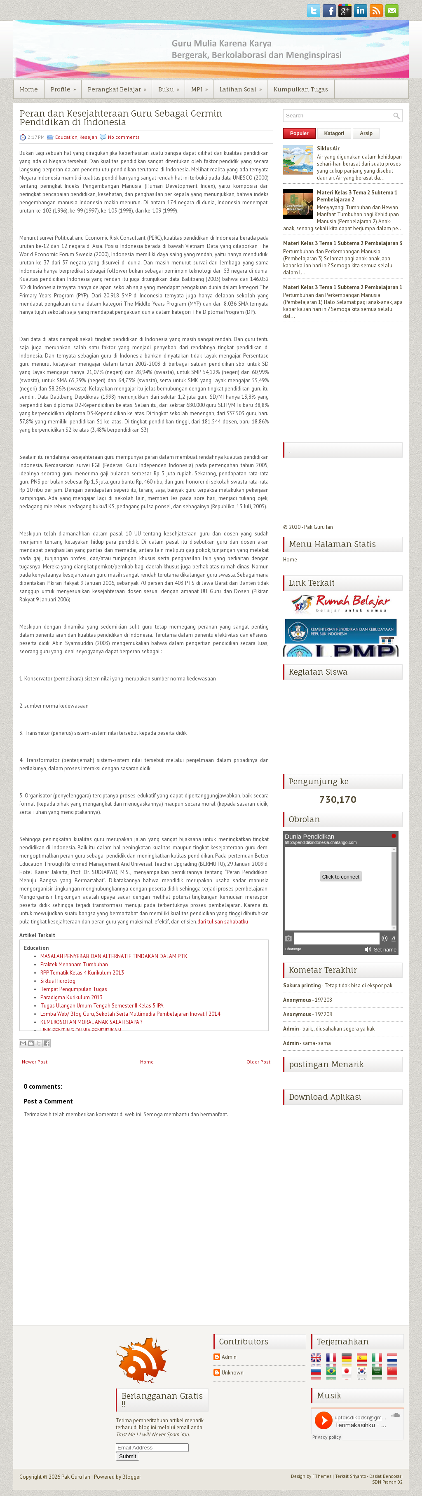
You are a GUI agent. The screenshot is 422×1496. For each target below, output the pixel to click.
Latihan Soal (243, 86)
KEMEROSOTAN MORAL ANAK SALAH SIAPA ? (91, 1022)
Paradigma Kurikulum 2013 (71, 997)
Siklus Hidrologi (58, 980)
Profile (66, 86)
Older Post (258, 1062)
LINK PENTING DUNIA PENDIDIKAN (80, 1030)
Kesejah (88, 137)
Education (66, 137)
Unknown (233, 1372)
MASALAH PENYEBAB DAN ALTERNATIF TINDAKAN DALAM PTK (114, 956)
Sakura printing (302, 985)
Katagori (334, 133)
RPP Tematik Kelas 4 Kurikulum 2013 (82, 972)
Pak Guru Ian (318, 527)
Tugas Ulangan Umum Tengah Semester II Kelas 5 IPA (102, 1005)
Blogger (131, 1476)
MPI (202, 86)
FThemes (321, 1476)
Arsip (366, 133)
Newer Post (34, 1062)
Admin (291, 1028)
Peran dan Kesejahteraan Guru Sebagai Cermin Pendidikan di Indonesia (120, 117)
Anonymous (297, 999)
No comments (124, 137)
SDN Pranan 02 (387, 1482)
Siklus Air (328, 148)
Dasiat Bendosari (386, 1476)
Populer (299, 133)
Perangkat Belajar (120, 86)
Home (29, 89)
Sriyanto (358, 1476)
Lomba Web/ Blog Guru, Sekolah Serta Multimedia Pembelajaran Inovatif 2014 (130, 1013)
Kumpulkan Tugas (301, 89)
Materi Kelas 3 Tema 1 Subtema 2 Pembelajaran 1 (342, 287)
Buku (171, 86)
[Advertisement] (345, 383)
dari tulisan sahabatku (222, 921)
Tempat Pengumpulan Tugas (73, 989)
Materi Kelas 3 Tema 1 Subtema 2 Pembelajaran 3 (342, 243)
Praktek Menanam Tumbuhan (74, 964)
